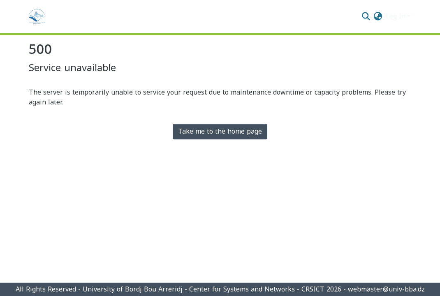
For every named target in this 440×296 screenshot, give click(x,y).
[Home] (37, 16)
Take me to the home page (220, 131)
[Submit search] (366, 16)
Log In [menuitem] (395, 16)
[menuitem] (378, 16)
